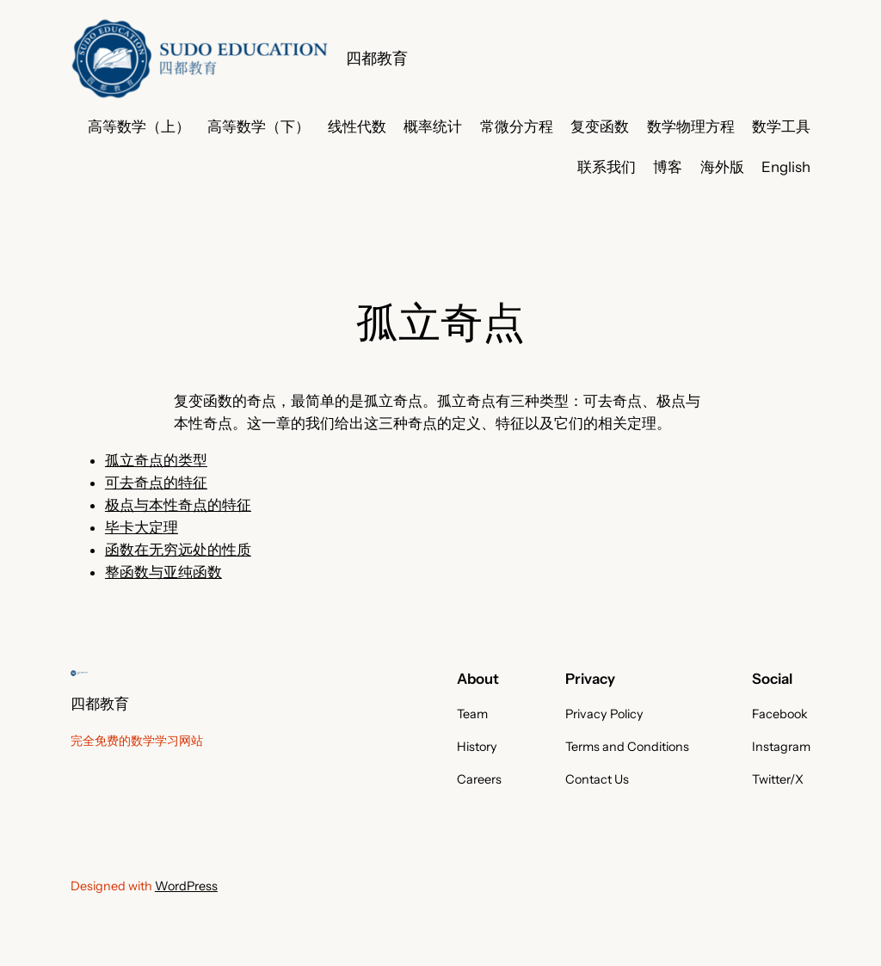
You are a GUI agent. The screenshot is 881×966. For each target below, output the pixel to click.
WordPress (186, 886)
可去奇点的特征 (156, 482)
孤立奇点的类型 (156, 460)
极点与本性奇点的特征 (178, 505)
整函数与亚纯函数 (163, 572)
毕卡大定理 (141, 527)
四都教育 (377, 58)
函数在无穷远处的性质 (178, 549)
